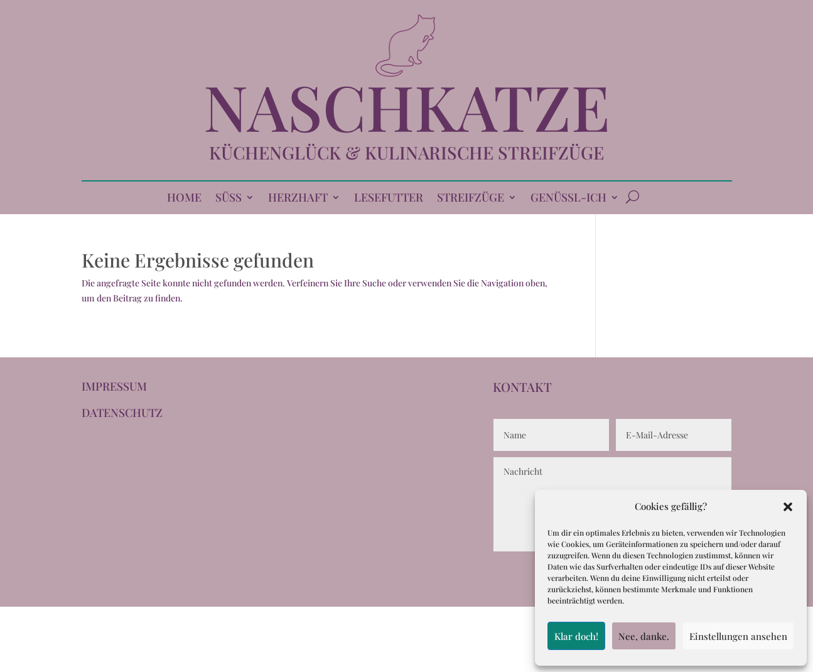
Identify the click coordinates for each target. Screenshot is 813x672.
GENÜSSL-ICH (568, 199)
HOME (184, 199)
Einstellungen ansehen (738, 636)
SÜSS (228, 199)
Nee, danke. (643, 636)
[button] (788, 507)
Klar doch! (576, 636)
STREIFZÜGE (470, 199)
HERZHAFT (298, 199)
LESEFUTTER (388, 199)
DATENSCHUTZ (122, 412)
